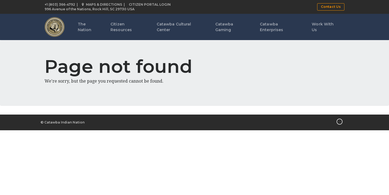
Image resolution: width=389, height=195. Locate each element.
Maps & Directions (102, 4)
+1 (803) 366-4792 (60, 4)
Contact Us (331, 7)
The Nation (85, 27)
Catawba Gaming (224, 27)
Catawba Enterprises (271, 27)
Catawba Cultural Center (174, 27)
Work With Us (323, 27)
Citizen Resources (121, 27)
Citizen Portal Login (150, 4)
